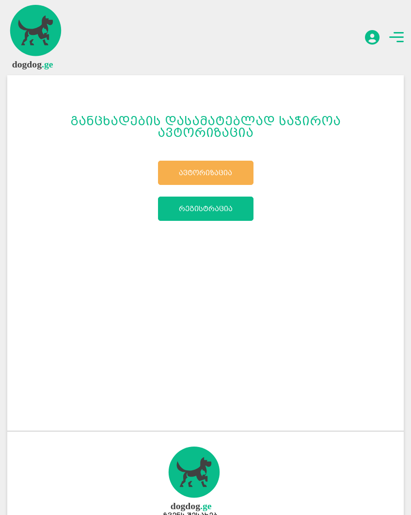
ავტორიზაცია (205, 172)
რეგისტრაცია (206, 208)
